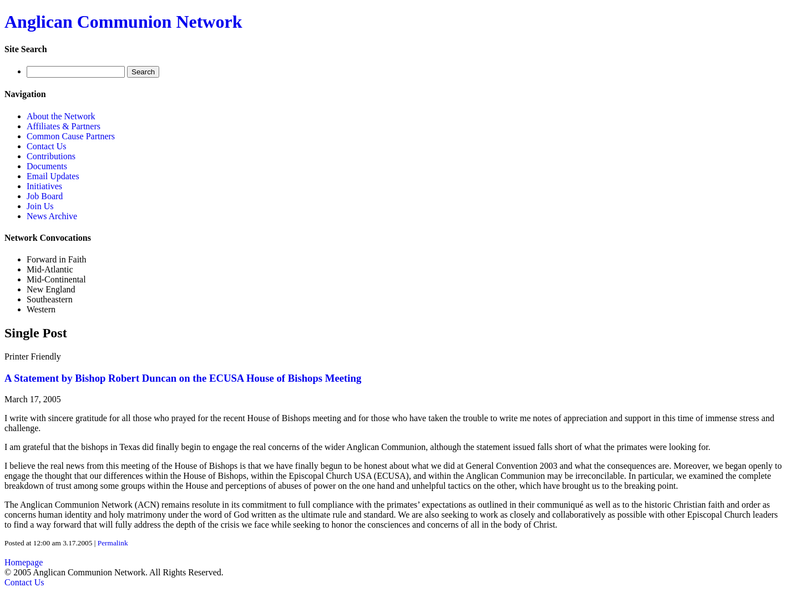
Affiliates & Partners (63, 126)
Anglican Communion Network (123, 22)
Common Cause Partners (71, 136)
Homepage (23, 562)
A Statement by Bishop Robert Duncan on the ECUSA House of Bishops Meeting (182, 378)
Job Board (45, 196)
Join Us (40, 206)
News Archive (52, 216)
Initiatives (44, 186)
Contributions (51, 156)
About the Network (61, 116)
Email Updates (53, 176)
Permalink (113, 543)
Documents (47, 166)
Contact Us (47, 146)
